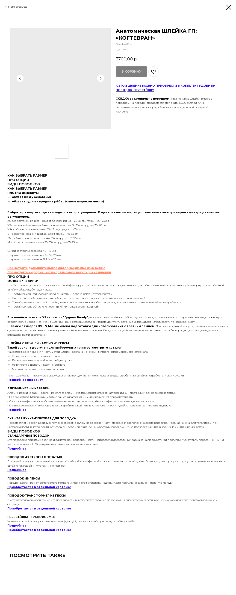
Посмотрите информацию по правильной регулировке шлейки (59, 272)
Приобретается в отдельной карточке (39, 487)
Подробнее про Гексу (25, 380)
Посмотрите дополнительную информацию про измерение (56, 268)
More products (17, 6)
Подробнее (17, 409)
